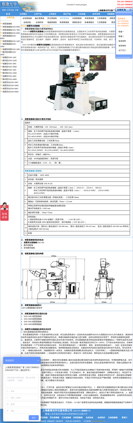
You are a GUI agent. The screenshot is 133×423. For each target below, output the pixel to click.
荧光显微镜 (52, 18)
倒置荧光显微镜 (31, 329)
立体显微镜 (101, 18)
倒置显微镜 (7, 24)
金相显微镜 (27, 18)
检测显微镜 (64, 22)
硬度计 (114, 22)
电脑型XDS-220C (9, 57)
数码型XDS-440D (9, 79)
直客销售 (122, 46)
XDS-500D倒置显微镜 (33, 324)
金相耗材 (39, 22)
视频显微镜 (52, 22)
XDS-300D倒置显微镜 (33, 319)
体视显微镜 (89, 18)
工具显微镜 (101, 22)
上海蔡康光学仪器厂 (108, 10)
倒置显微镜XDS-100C (11, 41)
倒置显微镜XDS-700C (11, 30)
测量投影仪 (77, 22)
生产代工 (122, 50)
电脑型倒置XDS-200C (11, 49)
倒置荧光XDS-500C (10, 82)
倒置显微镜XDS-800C (11, 33)
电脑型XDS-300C (9, 64)
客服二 (121, 36)
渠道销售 (122, 41)
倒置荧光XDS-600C (10, 89)
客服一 (121, 32)
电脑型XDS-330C (9, 70)
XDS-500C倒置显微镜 (33, 322)
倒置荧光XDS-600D (10, 92)
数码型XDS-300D (9, 67)
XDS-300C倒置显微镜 (33, 316)
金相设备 (27, 22)
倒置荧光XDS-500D (10, 85)
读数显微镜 (114, 18)
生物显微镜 (77, 18)
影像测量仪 (89, 22)
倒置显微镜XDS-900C (11, 27)
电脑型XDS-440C (9, 76)
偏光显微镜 (39, 18)
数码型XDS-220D (9, 60)
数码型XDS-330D (9, 73)
